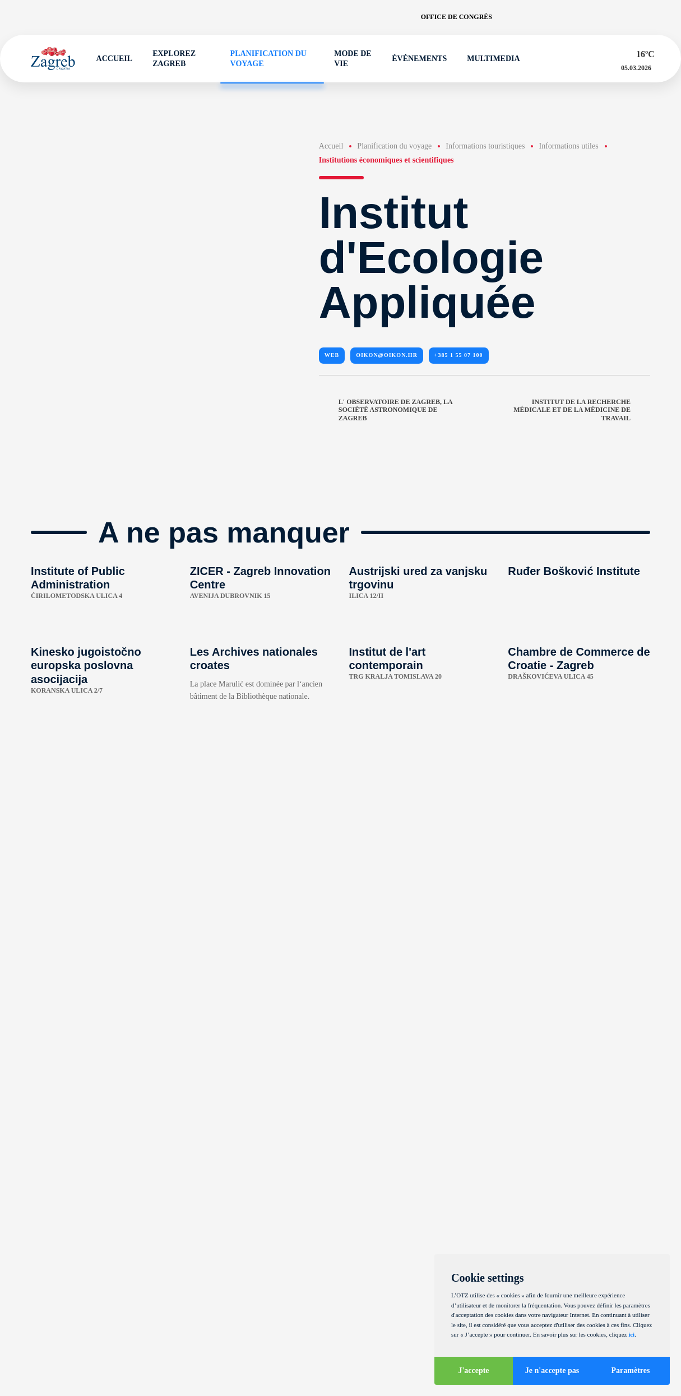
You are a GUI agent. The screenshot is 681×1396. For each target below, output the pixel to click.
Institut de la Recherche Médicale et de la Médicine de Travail (581, 410)
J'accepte (473, 1370)
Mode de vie (348, 58)
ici (631, 1334)
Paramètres (630, 1370)
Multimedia (488, 59)
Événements (414, 59)
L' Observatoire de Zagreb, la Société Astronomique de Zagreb (385, 410)
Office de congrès (456, 17)
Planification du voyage (263, 58)
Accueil (109, 59)
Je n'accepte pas (552, 1370)
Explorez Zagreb (169, 58)
